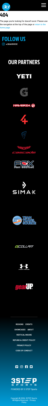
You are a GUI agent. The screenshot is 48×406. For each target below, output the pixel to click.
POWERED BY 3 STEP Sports (24, 389)
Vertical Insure (24, 335)
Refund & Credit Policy (24, 340)
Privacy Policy (24, 345)
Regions (19, 324)
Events (28, 324)
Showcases (19, 330)
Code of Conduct (24, 351)
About (31, 330)
